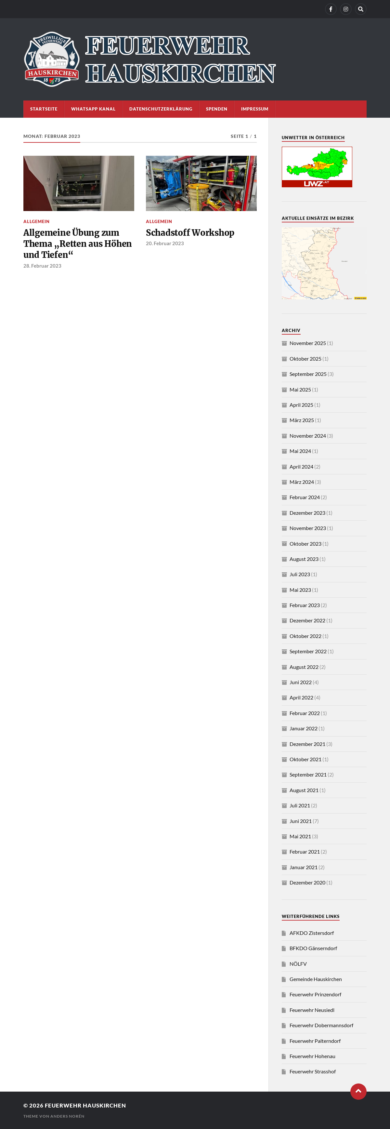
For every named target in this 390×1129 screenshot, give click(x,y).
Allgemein (36, 221)
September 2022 (308, 651)
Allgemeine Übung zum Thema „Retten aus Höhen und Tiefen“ (77, 244)
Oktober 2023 (305, 543)
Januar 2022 (304, 728)
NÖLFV (298, 964)
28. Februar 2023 (42, 266)
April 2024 (301, 466)
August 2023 (304, 559)
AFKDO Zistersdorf (312, 933)
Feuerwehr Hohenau (312, 1056)
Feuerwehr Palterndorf (315, 1041)
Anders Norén (67, 1116)
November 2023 (308, 528)
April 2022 (301, 697)
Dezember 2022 (307, 620)
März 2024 (302, 482)
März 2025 (302, 420)
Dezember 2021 (307, 744)
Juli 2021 (300, 805)
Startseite (44, 109)
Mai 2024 (300, 451)
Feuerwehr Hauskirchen (85, 1105)
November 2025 (308, 343)
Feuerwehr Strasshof (313, 1071)
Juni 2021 (301, 821)
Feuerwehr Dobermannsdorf (321, 1025)
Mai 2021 (300, 836)
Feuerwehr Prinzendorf (315, 994)
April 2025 (301, 405)
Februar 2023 (305, 605)
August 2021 (304, 790)
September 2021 (308, 774)
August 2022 (304, 667)
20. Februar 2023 (165, 243)
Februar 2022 (305, 713)
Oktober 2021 (305, 759)
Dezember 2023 (307, 513)
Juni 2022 (301, 682)
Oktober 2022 (305, 636)
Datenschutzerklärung (160, 109)
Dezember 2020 (307, 882)
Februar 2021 (305, 851)
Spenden (217, 109)
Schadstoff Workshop (190, 233)
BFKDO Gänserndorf (313, 948)
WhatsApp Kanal (93, 109)
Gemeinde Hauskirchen (316, 979)
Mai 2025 (300, 389)
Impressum (254, 109)
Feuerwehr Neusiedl (312, 1010)
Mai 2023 (300, 590)
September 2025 (308, 374)
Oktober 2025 (305, 358)
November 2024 (308, 435)
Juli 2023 (300, 574)
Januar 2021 (304, 867)
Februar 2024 (305, 497)
